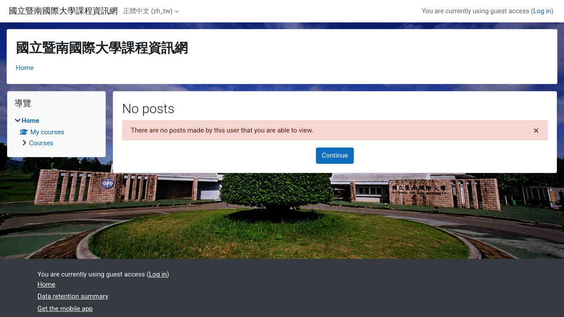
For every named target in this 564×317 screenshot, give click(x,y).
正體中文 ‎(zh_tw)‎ (148, 11)
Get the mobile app (65, 309)
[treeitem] (56, 132)
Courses (41, 143)
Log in (542, 11)
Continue (335, 155)
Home (24, 68)
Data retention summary (72, 296)
